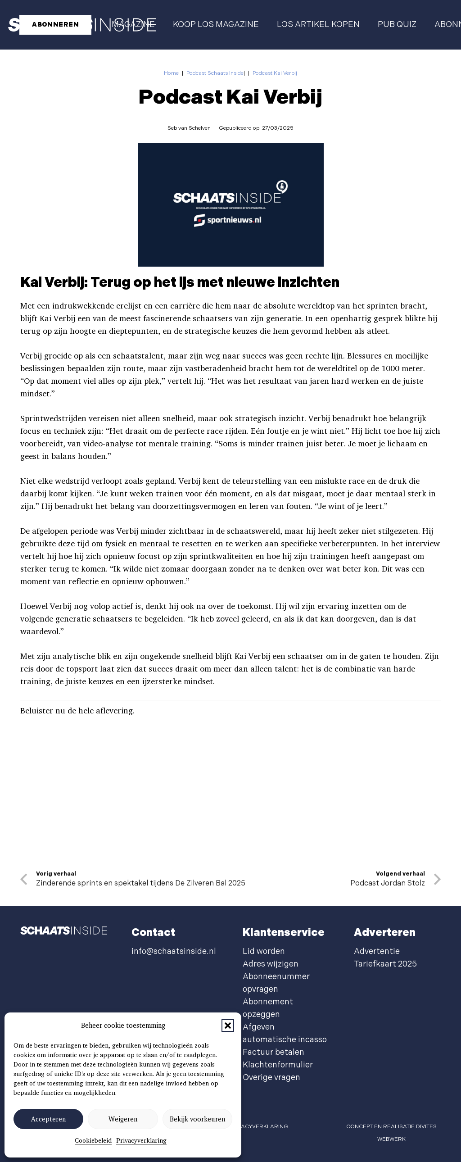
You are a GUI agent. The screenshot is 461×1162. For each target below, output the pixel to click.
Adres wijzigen (270, 964)
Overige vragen (271, 1077)
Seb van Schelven (189, 128)
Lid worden (264, 951)
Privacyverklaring (141, 1140)
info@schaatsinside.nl (173, 951)
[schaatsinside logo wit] (63, 932)
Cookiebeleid (93, 1140)
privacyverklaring (258, 1126)
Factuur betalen (273, 1052)
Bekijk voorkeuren (197, 1119)
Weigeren (122, 1119)
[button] (227, 1025)
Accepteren (48, 1119)
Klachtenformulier (278, 1065)
